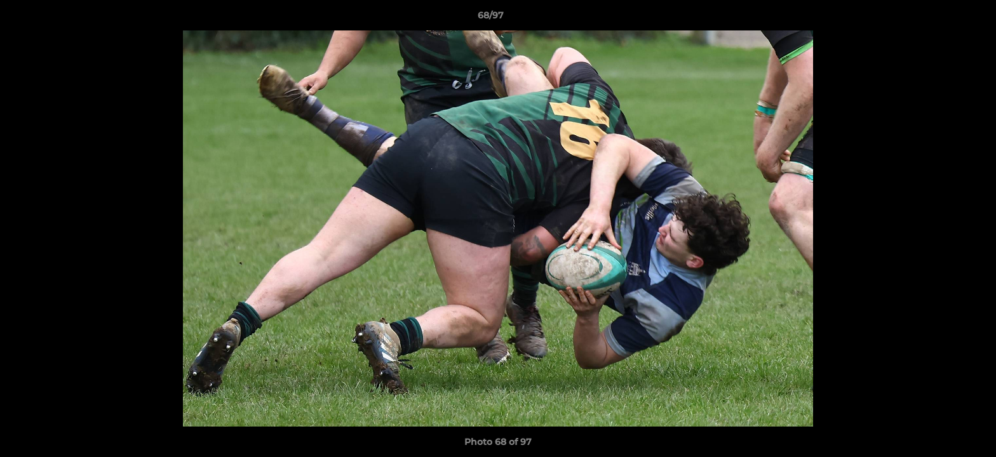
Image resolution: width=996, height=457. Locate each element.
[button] (942, 18)
